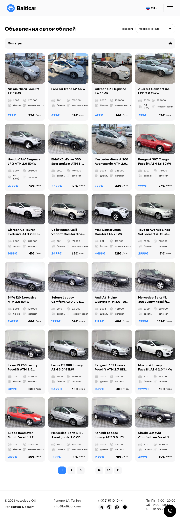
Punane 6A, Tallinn (67, 500)
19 (99, 471)
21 (118, 471)
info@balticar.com (67, 506)
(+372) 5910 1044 (110, 500)
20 (108, 471)
